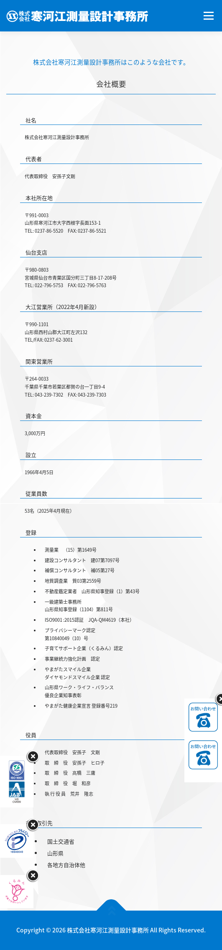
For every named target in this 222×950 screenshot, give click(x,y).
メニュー (208, 15)
